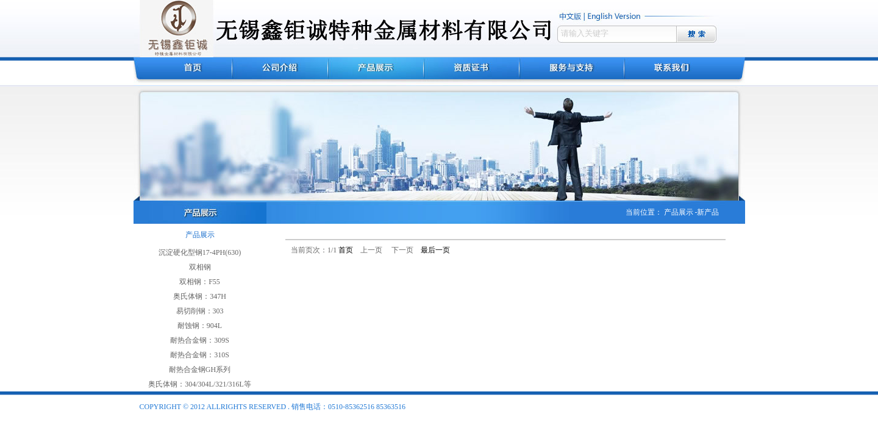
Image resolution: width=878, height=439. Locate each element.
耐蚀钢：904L (199, 325)
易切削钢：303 (200, 311)
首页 (183, 71)
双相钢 (200, 267)
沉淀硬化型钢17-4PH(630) (200, 252)
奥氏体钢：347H (199, 296)
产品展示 (376, 71)
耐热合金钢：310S (199, 355)
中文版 (571, 16)
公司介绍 (280, 71)
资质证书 (471, 71)
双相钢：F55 (199, 281)
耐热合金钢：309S (199, 340)
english (615, 16)
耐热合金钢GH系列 (199, 369)
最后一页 (435, 250)
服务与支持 (571, 71)
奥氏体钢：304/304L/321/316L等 (199, 384)
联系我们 (684, 71)
